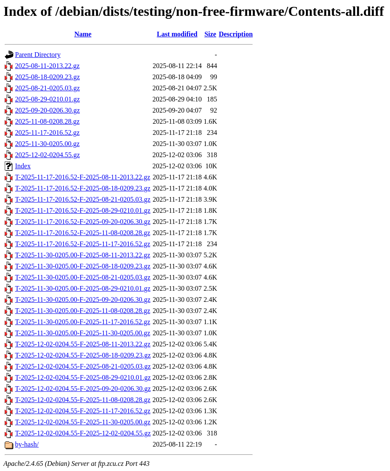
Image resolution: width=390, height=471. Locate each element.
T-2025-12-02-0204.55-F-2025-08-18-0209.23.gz (83, 355)
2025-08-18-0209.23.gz (47, 76)
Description (236, 34)
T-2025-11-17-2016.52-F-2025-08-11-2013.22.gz (82, 177)
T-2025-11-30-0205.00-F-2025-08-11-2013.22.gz (82, 255)
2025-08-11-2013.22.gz (47, 65)
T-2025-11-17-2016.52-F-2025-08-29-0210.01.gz (83, 210)
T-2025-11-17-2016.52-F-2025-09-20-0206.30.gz (83, 221)
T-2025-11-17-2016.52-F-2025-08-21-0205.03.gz (83, 199)
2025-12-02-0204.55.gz (47, 154)
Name (82, 34)
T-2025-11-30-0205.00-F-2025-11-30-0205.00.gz (82, 333)
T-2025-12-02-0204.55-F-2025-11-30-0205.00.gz (83, 422)
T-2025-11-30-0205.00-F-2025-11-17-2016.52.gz (82, 321)
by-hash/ (27, 444)
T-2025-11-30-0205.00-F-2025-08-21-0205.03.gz (83, 277)
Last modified (177, 34)
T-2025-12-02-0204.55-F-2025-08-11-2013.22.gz (83, 344)
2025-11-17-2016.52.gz (47, 132)
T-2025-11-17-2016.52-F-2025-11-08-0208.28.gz (82, 232)
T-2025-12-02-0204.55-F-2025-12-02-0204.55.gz (83, 433)
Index (22, 166)
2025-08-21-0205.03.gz (47, 88)
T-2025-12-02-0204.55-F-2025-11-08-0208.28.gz (83, 399)
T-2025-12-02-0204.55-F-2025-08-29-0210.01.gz (83, 377)
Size (210, 34)
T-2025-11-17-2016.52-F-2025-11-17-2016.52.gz (82, 243)
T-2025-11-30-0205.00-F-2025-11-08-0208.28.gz (82, 310)
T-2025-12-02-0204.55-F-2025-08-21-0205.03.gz (83, 366)
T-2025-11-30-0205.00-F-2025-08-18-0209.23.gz (83, 266)
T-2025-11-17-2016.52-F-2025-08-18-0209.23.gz (83, 188)
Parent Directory (37, 54)
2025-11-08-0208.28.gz (47, 121)
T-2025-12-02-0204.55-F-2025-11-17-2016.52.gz (83, 410)
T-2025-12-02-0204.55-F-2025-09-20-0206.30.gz (83, 388)
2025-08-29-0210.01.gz (47, 99)
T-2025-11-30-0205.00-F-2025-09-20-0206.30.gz (83, 299)
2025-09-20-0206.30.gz (47, 110)
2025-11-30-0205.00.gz (47, 143)
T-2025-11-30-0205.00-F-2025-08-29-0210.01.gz (83, 288)
